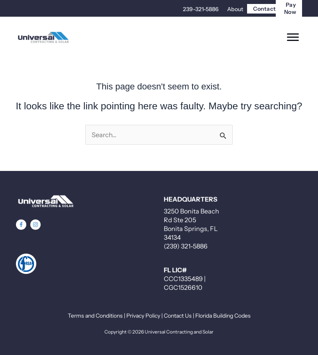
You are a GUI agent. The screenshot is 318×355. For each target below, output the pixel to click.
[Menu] (293, 37)
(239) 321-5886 (186, 246)
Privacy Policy (143, 315)
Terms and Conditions (95, 315)
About (235, 9)
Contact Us (178, 315)
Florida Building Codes (223, 315)
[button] (21, 224)
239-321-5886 (201, 9)
